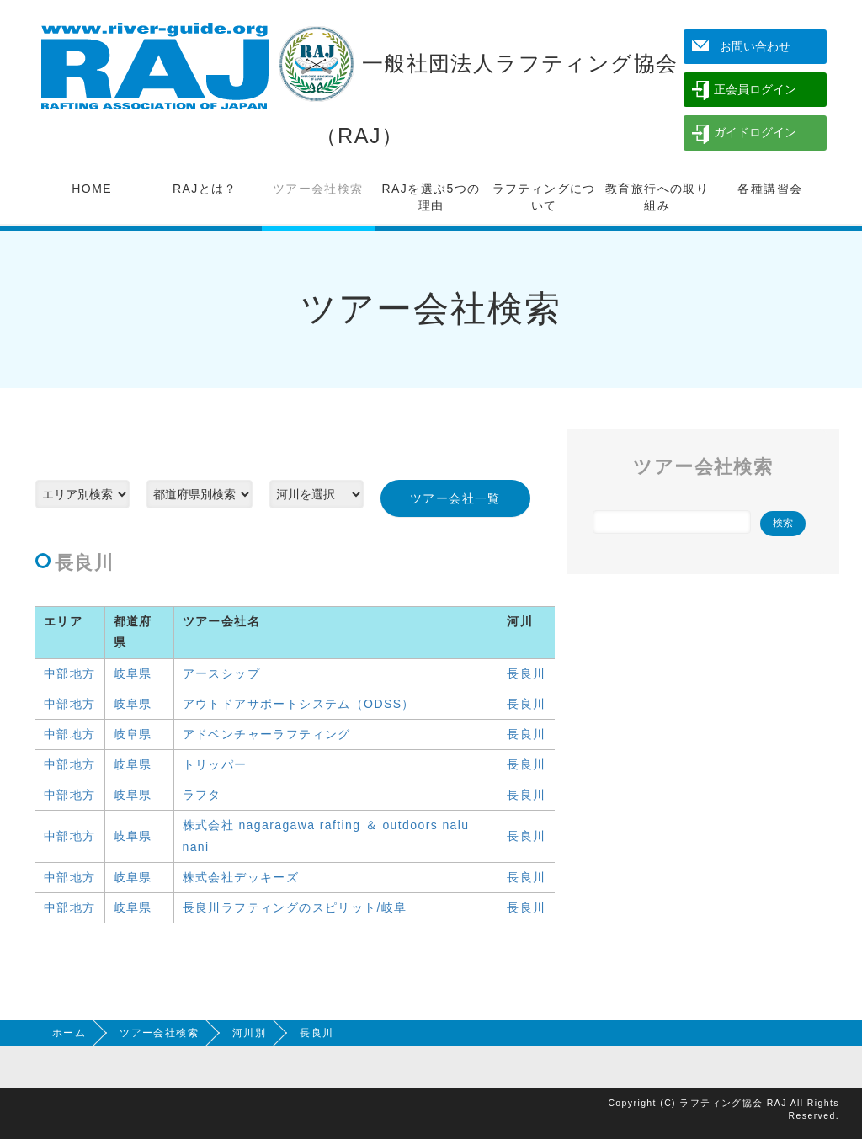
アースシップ (221, 673)
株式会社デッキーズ (241, 877)
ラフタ (202, 794)
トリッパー (215, 764)
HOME (92, 188)
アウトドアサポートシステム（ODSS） (299, 704)
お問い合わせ (755, 46)
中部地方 (70, 673)
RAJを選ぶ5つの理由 (431, 197)
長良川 (526, 673)
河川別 (249, 1033)
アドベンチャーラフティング (267, 734)
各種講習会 (769, 188)
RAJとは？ (205, 188)
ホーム (69, 1033)
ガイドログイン (755, 132)
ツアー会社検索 (318, 188)
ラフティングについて (544, 197)
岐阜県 (133, 673)
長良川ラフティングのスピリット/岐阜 (295, 907)
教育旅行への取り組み (657, 197)
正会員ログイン (755, 89)
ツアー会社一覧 (455, 498)
